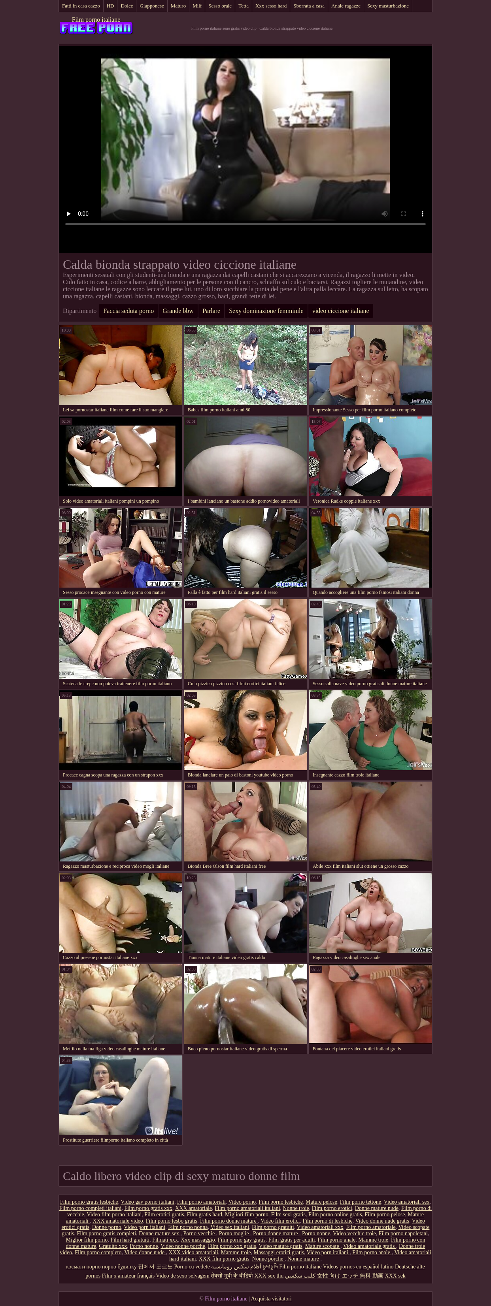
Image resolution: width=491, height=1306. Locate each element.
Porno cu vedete (192, 1267)
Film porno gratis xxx (148, 1208)
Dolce (127, 6)
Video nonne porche (183, 1246)
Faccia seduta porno (128, 310)
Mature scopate (322, 1246)
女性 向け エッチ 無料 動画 (350, 1276)
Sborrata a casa (309, 6)
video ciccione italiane (340, 310)
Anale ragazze (346, 6)
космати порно (83, 1267)
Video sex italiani (229, 1227)
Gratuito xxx (113, 1246)
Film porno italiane (96, 19)
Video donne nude (145, 1252)
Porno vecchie (199, 1233)
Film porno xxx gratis (232, 1246)
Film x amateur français (128, 1276)
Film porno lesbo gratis (171, 1221)
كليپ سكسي (300, 1276)
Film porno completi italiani (90, 1208)
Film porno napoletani (403, 1233)
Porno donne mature (276, 1233)
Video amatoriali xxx (319, 1227)
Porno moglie (234, 1233)
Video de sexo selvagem (183, 1276)
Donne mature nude (376, 1208)
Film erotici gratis (164, 1214)
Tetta (243, 6)
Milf (197, 6)
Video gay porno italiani (147, 1202)
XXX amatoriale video (118, 1221)
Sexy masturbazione (388, 6)
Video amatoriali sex (407, 1202)
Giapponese (152, 6)
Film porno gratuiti (273, 1227)
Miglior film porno (87, 1240)
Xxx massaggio (198, 1240)
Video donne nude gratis (382, 1221)
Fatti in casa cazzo (81, 6)
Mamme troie (373, 1240)
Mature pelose (321, 1202)
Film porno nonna (188, 1227)
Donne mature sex (159, 1233)
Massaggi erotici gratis (279, 1252)
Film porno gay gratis (242, 1240)
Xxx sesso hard (271, 6)
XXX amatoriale (193, 1208)
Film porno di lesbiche (327, 1221)
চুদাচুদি (270, 1267)
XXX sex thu (268, 1276)
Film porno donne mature (229, 1221)
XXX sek (395, 1276)
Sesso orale (220, 6)
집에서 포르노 (155, 1267)
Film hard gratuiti (129, 1240)
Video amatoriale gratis (369, 1246)
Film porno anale (337, 1240)
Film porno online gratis (335, 1214)
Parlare (211, 310)
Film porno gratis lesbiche (89, 1202)
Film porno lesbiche (281, 1202)
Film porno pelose (385, 1214)
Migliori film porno (246, 1214)
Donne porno (106, 1227)
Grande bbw (178, 310)
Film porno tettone (360, 1202)
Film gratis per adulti (291, 1240)
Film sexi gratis (288, 1214)
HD (110, 6)
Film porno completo (98, 1252)
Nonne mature (303, 1259)
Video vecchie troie (354, 1233)
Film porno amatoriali (201, 1202)
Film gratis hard (204, 1214)
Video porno (242, 1202)
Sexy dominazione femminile (266, 310)
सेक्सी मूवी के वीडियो (232, 1276)
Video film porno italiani (114, 1214)
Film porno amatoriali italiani (247, 1208)
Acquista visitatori (271, 1299)
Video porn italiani (144, 1227)
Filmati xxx (165, 1240)
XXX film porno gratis (224, 1259)
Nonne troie (296, 1208)
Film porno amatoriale (371, 1227)
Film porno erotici (332, 1208)
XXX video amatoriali (193, 1252)
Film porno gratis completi (106, 1233)
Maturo (178, 6)
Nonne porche (268, 1259)
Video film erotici (280, 1221)
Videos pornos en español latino (358, 1267)
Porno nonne (316, 1233)
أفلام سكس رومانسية (236, 1267)
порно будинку (119, 1267)
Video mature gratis (280, 1246)
